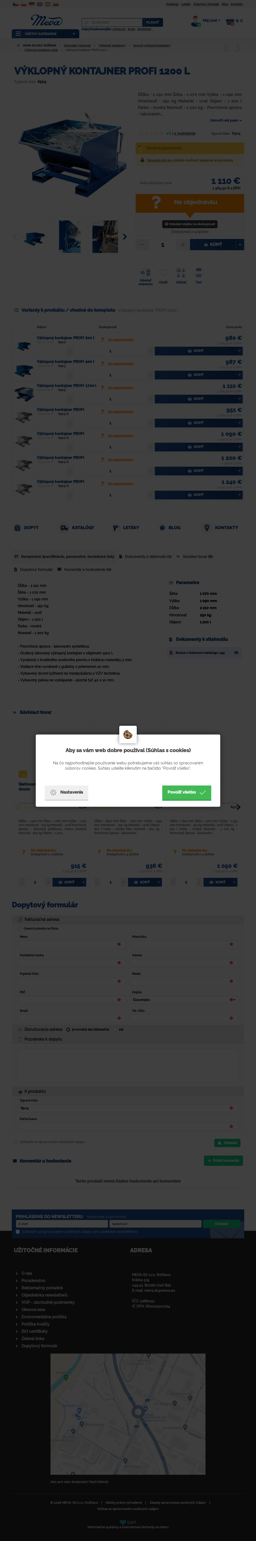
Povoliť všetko (187, 792)
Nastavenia (66, 792)
